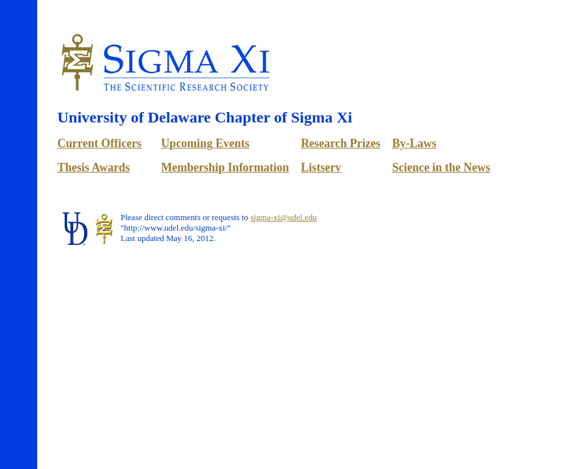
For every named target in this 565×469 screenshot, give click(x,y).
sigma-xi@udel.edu (283, 217)
